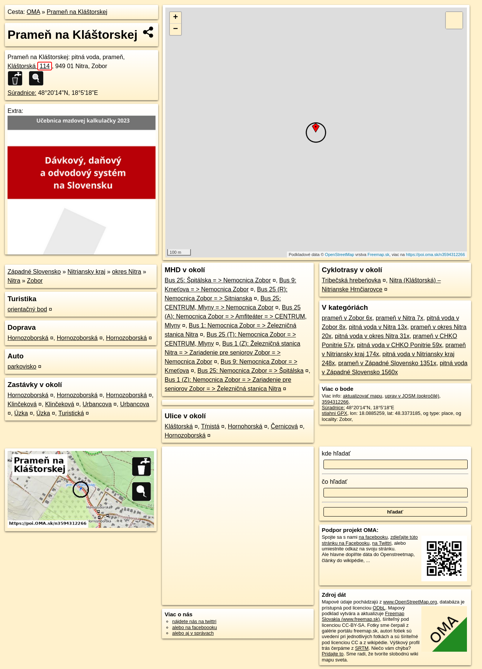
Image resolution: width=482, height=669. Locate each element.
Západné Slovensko (34, 271)
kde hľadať (336, 453)
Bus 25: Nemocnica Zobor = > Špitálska (250, 370)
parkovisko (22, 366)
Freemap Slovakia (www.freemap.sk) (363, 616)
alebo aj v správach (193, 633)
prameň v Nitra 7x (399, 318)
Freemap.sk (378, 254)
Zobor (35, 280)
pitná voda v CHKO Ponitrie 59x (399, 345)
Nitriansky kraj (86, 271)
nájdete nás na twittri (194, 621)
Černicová (284, 426)
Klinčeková (22, 404)
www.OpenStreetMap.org (410, 602)
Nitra (14, 280)
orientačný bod (27, 309)
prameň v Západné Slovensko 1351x (387, 363)
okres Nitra (126, 271)
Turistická (71, 413)
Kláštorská (30, 66)
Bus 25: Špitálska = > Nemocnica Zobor (218, 280)
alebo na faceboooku (194, 627)
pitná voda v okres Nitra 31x (372, 336)
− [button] (175, 29)
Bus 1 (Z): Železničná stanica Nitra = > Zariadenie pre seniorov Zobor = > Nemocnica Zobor (232, 352)
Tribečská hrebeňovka (351, 280)
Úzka (21, 413)
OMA (33, 12)
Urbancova (96, 404)
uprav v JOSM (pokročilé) (412, 396)
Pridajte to (333, 654)
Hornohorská (245, 426)
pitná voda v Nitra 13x (378, 327)
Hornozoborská (28, 338)
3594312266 (335, 402)
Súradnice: (22, 93)
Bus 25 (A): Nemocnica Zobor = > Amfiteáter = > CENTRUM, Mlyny (236, 316)
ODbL (379, 608)
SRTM (362, 648)
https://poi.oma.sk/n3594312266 (435, 254)
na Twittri (381, 543)
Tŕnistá (210, 426)
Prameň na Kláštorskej (77, 12)
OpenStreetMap (339, 254)
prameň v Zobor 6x (347, 318)
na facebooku (373, 537)
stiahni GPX (335, 413)
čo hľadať (335, 482)
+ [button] (175, 17)
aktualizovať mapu (362, 396)
